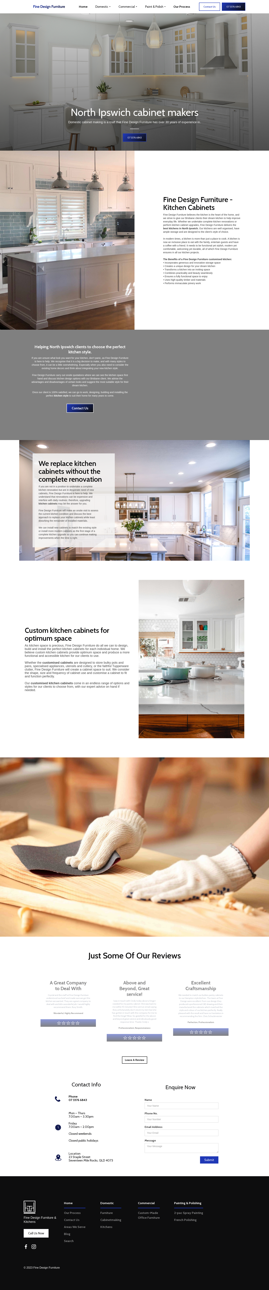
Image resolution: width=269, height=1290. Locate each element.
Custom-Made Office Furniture (149, 1215)
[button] (102, 6)
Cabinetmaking (110, 1220)
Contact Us (80, 408)
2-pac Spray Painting (188, 1213)
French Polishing (185, 1220)
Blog (67, 1234)
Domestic (107, 1203)
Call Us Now (36, 1233)
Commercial (146, 1203)
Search (69, 1241)
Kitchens (106, 1227)
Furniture (106, 1213)
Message (150, 1140)
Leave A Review (134, 1060)
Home (83, 7)
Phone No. (151, 1113)
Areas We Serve (74, 1227)
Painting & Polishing (187, 1203)
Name (148, 1100)
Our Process (181, 7)
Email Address (153, 1127)
